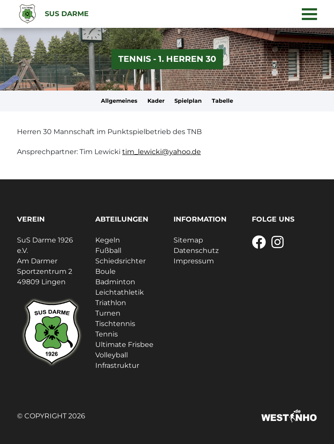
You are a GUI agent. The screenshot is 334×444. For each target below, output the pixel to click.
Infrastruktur (117, 365)
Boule (105, 271)
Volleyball (111, 355)
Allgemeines (119, 101)
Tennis (106, 334)
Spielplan (188, 101)
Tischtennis (115, 324)
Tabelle (222, 101)
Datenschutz (196, 250)
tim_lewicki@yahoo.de (161, 152)
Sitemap (188, 240)
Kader (156, 101)
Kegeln (107, 240)
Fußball (108, 250)
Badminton (115, 282)
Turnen (107, 313)
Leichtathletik (119, 292)
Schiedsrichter (120, 261)
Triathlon (110, 303)
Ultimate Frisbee (124, 344)
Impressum (194, 261)
